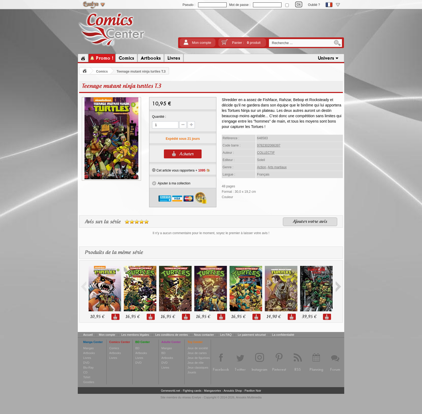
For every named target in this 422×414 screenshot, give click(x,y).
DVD (86, 362)
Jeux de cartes (197, 353)
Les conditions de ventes (171, 334)
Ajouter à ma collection (171, 183)
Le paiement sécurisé (252, 334)
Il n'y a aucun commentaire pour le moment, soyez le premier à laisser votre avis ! (211, 233)
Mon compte (201, 43)
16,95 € (132, 317)
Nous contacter (204, 334)
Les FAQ (226, 334)
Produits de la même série (114, 252)
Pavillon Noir (252, 390)
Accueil (88, 334)
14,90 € (273, 317)
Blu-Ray (88, 367)
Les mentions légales (135, 334)
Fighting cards (192, 390)
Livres (87, 357)
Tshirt (86, 377)
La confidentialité (283, 334)
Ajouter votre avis (310, 222)
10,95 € (97, 317)
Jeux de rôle (195, 362)
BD (137, 348)
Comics (102, 71)
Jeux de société (197, 348)
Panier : (246, 43)
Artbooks (89, 353)
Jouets (191, 372)
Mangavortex (212, 390)
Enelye (196, 397)
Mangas (88, 348)
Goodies (88, 382)
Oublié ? (314, 5)
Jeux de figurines (198, 357)
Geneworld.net (170, 390)
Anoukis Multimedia (248, 397)
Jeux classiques (197, 367)
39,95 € (309, 317)
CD (85, 372)
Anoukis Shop (233, 390)
